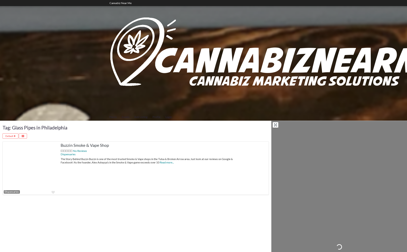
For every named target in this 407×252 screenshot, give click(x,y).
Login (168, 116)
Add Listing (141, 116)
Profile (156, 116)
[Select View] (23, 136)
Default (10, 136)
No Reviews (80, 150)
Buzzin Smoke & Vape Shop (85, 145)
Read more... (167, 162)
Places (113, 116)
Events (126, 116)
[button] (7, 168)
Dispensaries (12, 191)
